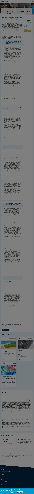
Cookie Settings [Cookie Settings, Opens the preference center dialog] (13, 492)
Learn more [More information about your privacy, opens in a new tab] (10, 490)
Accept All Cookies (20, 492)
